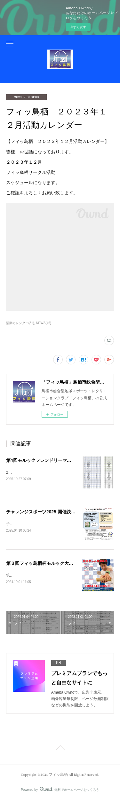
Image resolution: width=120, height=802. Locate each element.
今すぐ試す (78, 27)
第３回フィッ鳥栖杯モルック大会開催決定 (48, 564)
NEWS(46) (43, 323)
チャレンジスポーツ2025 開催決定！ (43, 512)
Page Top (60, 750)
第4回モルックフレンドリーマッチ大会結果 (50, 460)
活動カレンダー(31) (20, 323)
